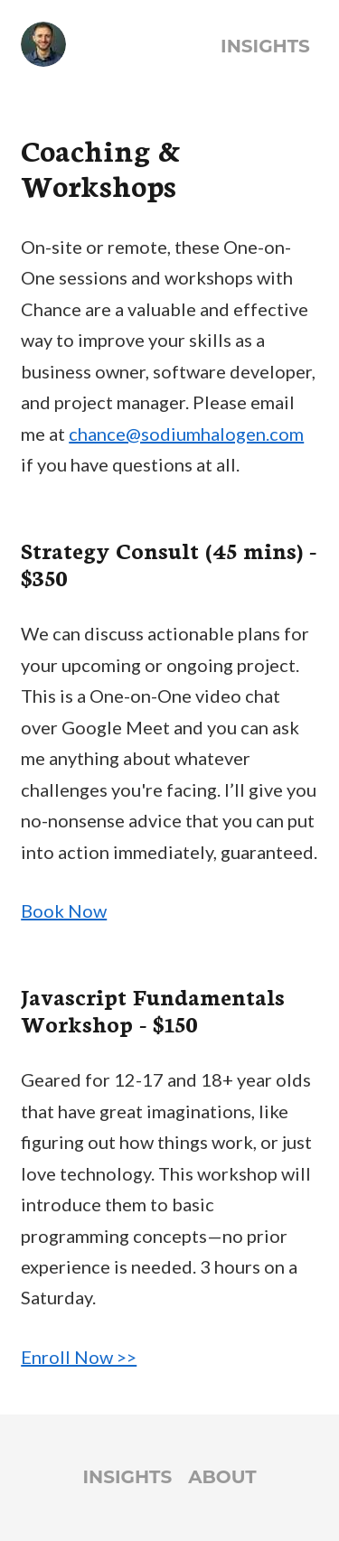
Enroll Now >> (79, 1357)
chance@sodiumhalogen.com (186, 433)
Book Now (64, 910)
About (222, 1477)
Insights (265, 46)
